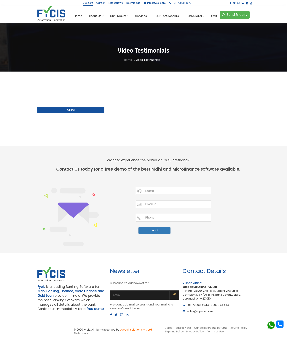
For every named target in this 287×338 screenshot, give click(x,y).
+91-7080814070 (180, 3)
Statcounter (82, 333)
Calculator (196, 16)
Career (100, 3)
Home (78, 16)
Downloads (133, 3)
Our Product (119, 16)
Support (88, 3)
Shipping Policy (174, 332)
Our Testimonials (168, 16)
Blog (214, 15)
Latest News (116, 3)
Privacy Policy (195, 332)
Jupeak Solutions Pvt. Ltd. (136, 330)
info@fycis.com (155, 3)
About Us (96, 16)
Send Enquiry (234, 14)
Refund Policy (238, 328)
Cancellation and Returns (210, 328)
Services (142, 16)
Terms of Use (215, 332)
